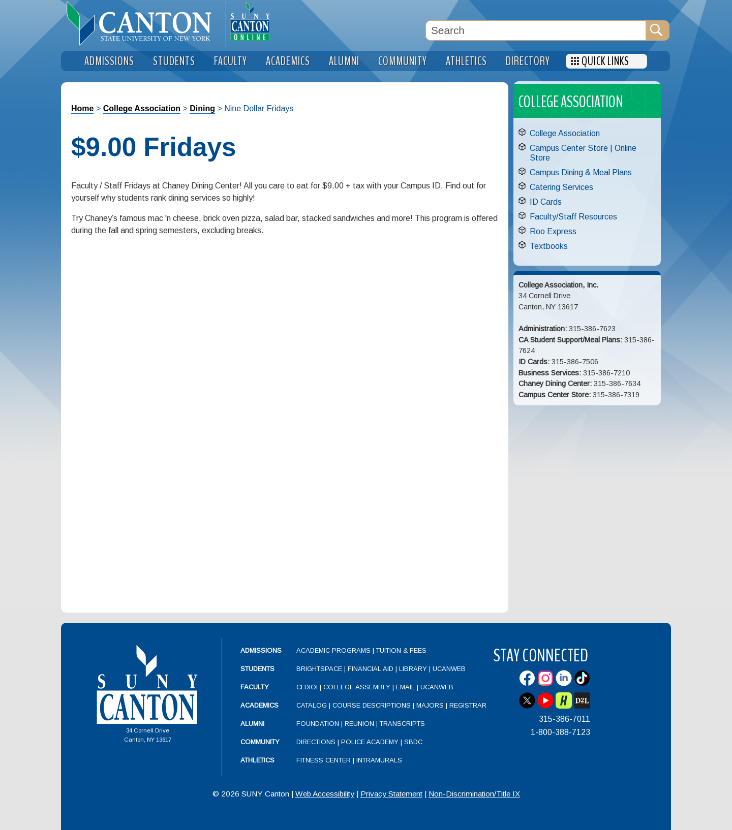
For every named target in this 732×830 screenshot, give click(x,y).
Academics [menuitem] (288, 61)
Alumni (252, 723)
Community (260, 742)
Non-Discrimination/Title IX (474, 793)
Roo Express (553, 231)
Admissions (261, 650)
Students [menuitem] (174, 61)
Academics (259, 705)
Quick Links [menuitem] (605, 61)
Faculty (254, 687)
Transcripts (402, 723)
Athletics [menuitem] (466, 61)
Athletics (257, 760)
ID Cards (546, 202)
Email (405, 687)
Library (413, 669)
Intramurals (379, 760)
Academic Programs (334, 650)
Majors (430, 705)
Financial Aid (370, 669)
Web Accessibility (324, 793)
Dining (202, 108)
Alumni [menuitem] (344, 61)
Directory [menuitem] (528, 61)
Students (257, 669)
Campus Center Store (569, 148)
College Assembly (356, 687)
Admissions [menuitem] (109, 61)
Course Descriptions (371, 705)
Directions (316, 742)
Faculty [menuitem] (230, 61)
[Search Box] (535, 30)
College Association (141, 108)
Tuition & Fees (401, 650)
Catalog (311, 705)
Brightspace (319, 669)
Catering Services (561, 187)
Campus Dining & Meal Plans (581, 172)
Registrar (467, 705)
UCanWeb (449, 669)
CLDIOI (307, 687)
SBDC (413, 742)
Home (82, 108)
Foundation (317, 723)
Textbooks (549, 246)
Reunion (359, 723)
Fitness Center (323, 760)
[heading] (143, 23)
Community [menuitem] (402, 61)
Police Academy (370, 742)
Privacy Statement (391, 793)
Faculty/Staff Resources (573, 216)
